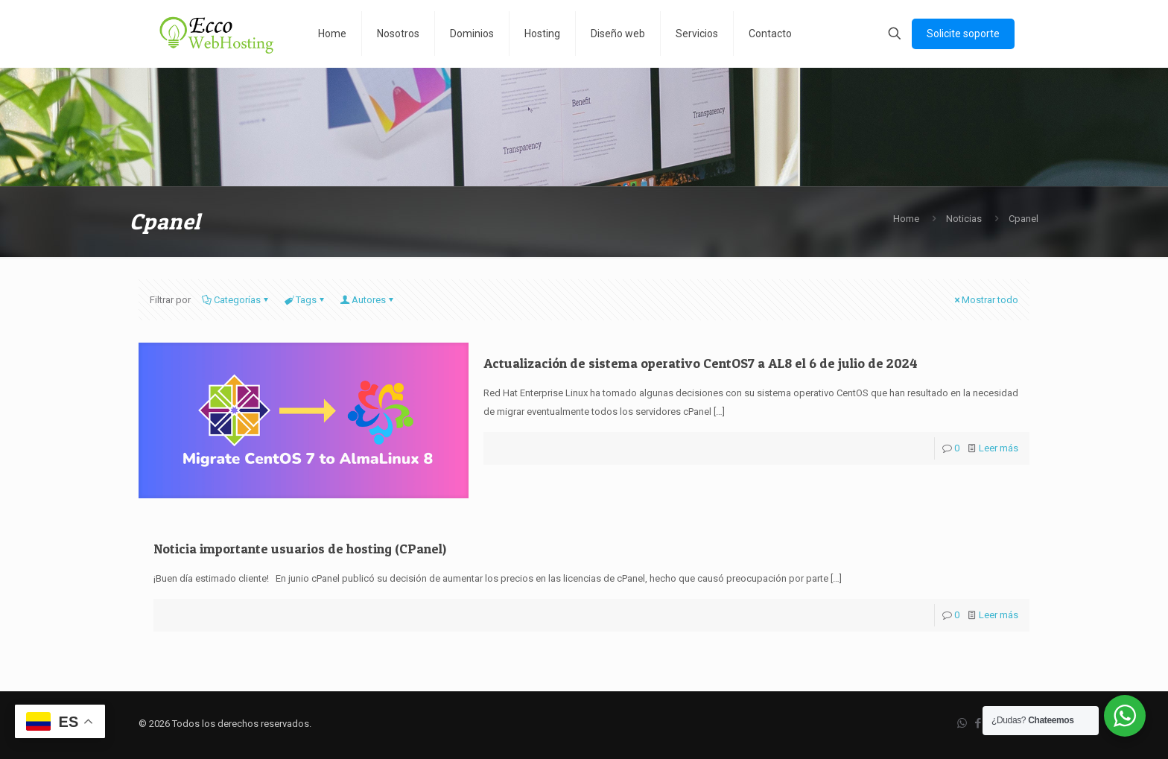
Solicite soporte (963, 33)
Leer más (998, 448)
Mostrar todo (985, 299)
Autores (368, 299)
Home (906, 218)
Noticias (964, 218)
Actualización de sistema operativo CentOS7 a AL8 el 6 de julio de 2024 (700, 363)
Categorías (236, 299)
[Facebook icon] (977, 723)
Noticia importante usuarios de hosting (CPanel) (299, 548)
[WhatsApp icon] (962, 723)
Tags (305, 299)
